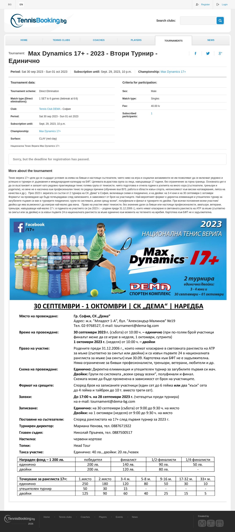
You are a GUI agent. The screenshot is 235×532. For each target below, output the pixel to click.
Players (136, 40)
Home (24, 40)
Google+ (220, 53)
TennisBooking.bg (38, 21)
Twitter (208, 53)
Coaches (98, 40)
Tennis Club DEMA (49, 109)
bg (10, 4)
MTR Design (211, 523)
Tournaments (174, 40)
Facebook (195, 53)
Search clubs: (166, 20)
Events (119, 517)
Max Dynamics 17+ (173, 71)
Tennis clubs (61, 40)
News (211, 40)
